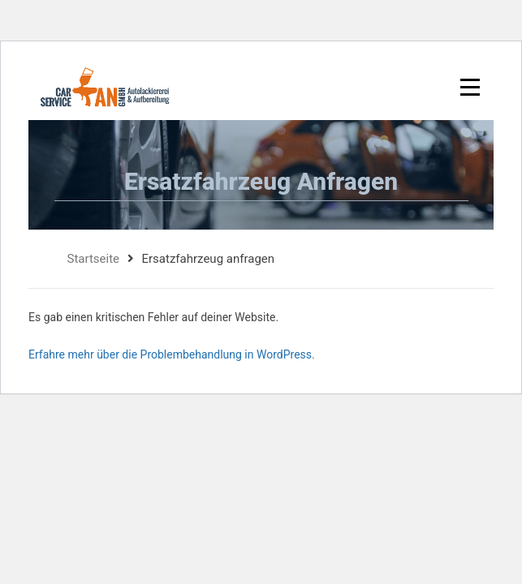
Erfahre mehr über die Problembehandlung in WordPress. (171, 354)
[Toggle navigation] (466, 87)
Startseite (93, 258)
